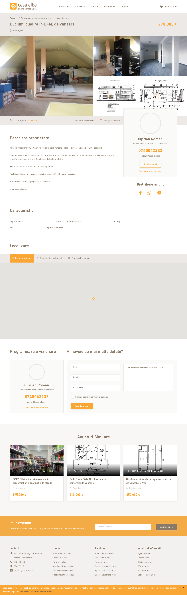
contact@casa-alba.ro (24, 571)
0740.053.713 (20, 566)
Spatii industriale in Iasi (63, 575)
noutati (94, 7)
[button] (93, 299)
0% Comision (144, 571)
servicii (78, 7)
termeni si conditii (99, 397)
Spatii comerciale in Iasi (63, 571)
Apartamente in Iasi (61, 554)
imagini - (23, 120)
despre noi (64, 7)
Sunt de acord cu (91, 397)
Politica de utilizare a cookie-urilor (36, 592)
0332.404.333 (20, 562)
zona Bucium (63, 18)
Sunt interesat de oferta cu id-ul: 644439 (148, 377)
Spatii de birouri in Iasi (62, 566)
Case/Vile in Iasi (59, 558)
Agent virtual (144, 554)
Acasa (12, 18)
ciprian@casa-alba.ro (150, 156)
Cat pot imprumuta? (147, 575)
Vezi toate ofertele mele (150, 171)
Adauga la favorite (110, 121)
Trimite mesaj (81, 406)
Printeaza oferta (85, 121)
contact (124, 7)
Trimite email (150, 164)
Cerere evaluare (145, 558)
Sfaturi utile (143, 566)
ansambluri (109, 7)
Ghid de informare (146, 562)
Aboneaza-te (166, 527)
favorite (171, 6)
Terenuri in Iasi (59, 562)
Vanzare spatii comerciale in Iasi (36, 18)
